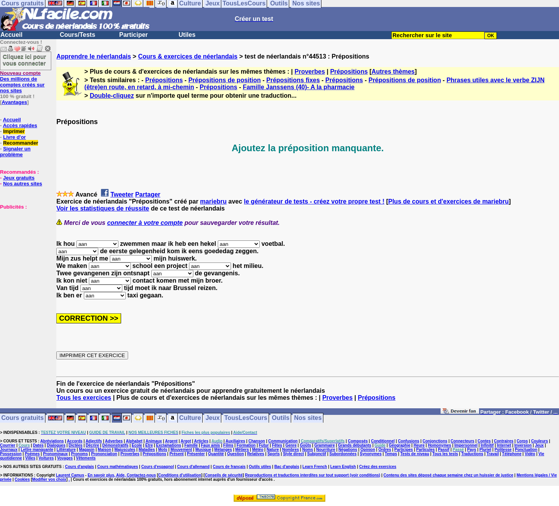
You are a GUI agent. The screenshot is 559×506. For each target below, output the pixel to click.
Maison (104, 449)
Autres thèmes (393, 71)
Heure (418, 445)
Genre (291, 445)
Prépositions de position (224, 80)
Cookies (22, 479)
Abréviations (52, 441)
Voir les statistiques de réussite (102, 208)
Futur (264, 445)
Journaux (8, 449)
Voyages (65, 458)
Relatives (255, 454)
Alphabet (134, 441)
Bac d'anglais (286, 467)
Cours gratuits (22, 418)
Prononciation (104, 454)
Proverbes (310, 71)
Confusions (408, 441)
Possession (11, 454)
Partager (147, 194)
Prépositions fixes (293, 80)
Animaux (154, 441)
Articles (201, 441)
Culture (190, 418)
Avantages (14, 102)
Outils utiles (260, 467)
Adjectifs (93, 441)
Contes (484, 441)
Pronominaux (55, 454)
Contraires (504, 441)
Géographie (399, 445)
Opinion (368, 449)
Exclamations (168, 445)
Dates (38, 445)
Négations (348, 449)
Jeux (212, 418)
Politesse (503, 449)
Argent (171, 441)
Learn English (343, 467)
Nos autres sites (22, 184)
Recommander (20, 143)
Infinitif (487, 445)
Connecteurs (462, 441)
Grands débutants (355, 445)
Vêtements (86, 458)
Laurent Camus (70, 475)
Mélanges (223, 449)
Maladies (147, 449)
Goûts (305, 445)
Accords (74, 441)
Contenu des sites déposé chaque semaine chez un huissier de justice (449, 475)
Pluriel (485, 449)
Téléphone (511, 454)
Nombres (290, 449)
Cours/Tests (77, 34)
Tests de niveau (414, 454)
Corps (522, 441)
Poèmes (32, 454)
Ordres (384, 449)
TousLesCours (245, 418)
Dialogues (56, 445)
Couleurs (539, 441)
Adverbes (114, 441)
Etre (149, 445)
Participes (403, 449)
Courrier (7, 445)
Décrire (92, 445)
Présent (176, 454)
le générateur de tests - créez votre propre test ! (314, 201)
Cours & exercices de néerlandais (188, 56)
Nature (273, 449)
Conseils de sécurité (224, 475)
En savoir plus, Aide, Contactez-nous (122, 475)
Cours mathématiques (117, 467)
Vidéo (530, 454)
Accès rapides (20, 125)
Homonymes (439, 445)
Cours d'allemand (193, 467)
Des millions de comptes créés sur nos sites (22, 81)
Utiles (187, 34)
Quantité (216, 454)
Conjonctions (435, 441)
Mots (162, 449)
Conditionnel (383, 441)
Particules (425, 449)
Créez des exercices (377, 467)
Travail (492, 454)
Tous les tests (445, 454)
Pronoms (79, 454)
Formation (246, 445)
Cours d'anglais (79, 467)
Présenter (196, 454)
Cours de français (229, 467)
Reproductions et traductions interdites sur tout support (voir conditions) (312, 475)
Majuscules (125, 449)
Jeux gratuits (19, 178)
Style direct (293, 454)
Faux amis (210, 445)
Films (228, 445)
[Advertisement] (23, 248)
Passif (443, 449)
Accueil (11, 34)
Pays (471, 449)
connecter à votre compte (145, 222)
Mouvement (181, 449)
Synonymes (371, 454)
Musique (203, 449)
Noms (307, 449)
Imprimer (14, 131)
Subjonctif (316, 454)
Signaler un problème (15, 151)
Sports (273, 454)
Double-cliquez (112, 95)
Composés (358, 441)
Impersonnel (466, 445)
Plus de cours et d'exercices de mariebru (448, 201)
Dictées (76, 445)
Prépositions (349, 71)
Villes (30, 458)
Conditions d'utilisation (179, 475)
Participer (133, 34)
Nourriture (325, 449)
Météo (257, 449)
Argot (186, 441)
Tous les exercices (83, 397)
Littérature (66, 449)
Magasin (86, 449)
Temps (391, 454)
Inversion (522, 445)
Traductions (472, 454)
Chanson (256, 441)
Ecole (137, 445)
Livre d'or (14, 137)
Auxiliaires (235, 441)
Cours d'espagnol (157, 467)
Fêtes (277, 445)
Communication (283, 441)
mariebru (213, 201)
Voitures (46, 458)
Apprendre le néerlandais (93, 56)
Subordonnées (342, 454)
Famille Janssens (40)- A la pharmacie (298, 87)
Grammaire (324, 445)
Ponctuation (526, 449)
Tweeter (121, 194)
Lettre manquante (37, 449)
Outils (280, 418)
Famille (191, 445)
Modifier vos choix (49, 479)
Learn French (314, 467)
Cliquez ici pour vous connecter (24, 59)
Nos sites (308, 418)
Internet (504, 445)
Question (235, 454)
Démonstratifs (115, 445)
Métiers (242, 449)
